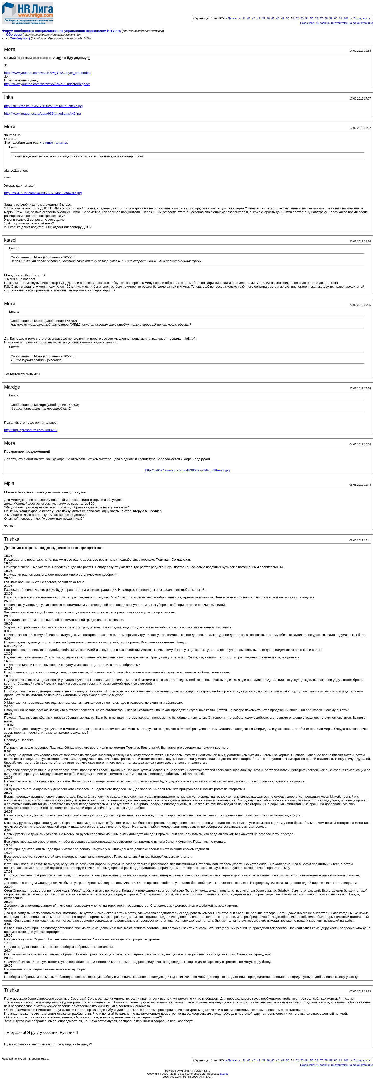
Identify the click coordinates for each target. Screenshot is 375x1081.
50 (287, 18)
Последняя (362, 18)
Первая (231, 18)
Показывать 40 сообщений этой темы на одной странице (336, 22)
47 (272, 18)
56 (316, 18)
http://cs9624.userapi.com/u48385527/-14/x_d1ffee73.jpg (187, 470)
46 (268, 18)
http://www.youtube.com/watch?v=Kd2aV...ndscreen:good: (47, 84)
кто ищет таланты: (53, 142)
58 (326, 18)
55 (311, 18)
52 (297, 18)
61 (340, 18)
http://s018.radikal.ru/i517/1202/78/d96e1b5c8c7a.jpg (43, 106)
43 (253, 18)
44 (258, 18)
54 (306, 18)
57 (321, 18)
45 (263, 18)
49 (282, 18)
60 (335, 18)
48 (277, 18)
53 (302, 18)
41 (244, 18)
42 (248, 18)
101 (346, 18)
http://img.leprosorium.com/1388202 (30, 430)
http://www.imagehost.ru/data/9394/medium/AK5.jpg (42, 113)
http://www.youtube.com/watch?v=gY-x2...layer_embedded (47, 73)
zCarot (224, 1073)
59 (330, 18)
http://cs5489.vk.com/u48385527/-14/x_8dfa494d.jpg (43, 193)
